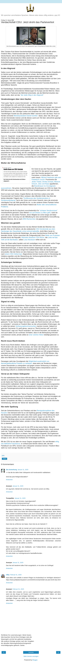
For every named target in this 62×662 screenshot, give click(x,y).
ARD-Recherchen (29, 219)
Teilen (4, 458)
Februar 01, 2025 (15, 575)
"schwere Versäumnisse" (48, 210)
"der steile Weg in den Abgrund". (32, 95)
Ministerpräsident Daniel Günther (26, 116)
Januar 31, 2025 (23, 469)
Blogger (35, 660)
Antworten (9, 479)
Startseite (31, 652)
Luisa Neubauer (29, 240)
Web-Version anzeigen (31, 656)
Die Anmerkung (11, 469)
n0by (8, 575)
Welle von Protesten (52, 235)
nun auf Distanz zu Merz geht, (40, 212)
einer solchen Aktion (36, 335)
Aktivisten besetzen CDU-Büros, (33, 237)
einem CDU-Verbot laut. (13, 254)
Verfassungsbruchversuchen (26, 326)
